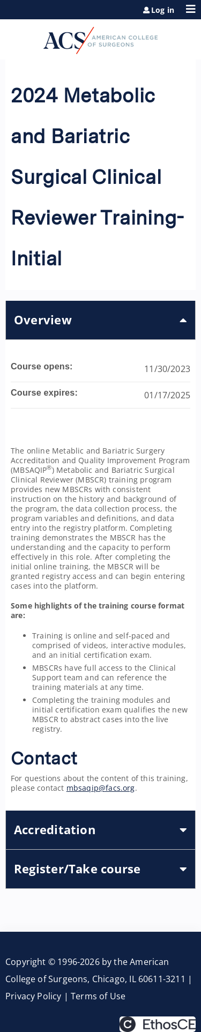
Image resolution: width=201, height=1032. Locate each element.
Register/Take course (77, 869)
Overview (43, 320)
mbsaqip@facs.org (100, 788)
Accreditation (54, 829)
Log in (162, 10)
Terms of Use (98, 996)
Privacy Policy (33, 996)
